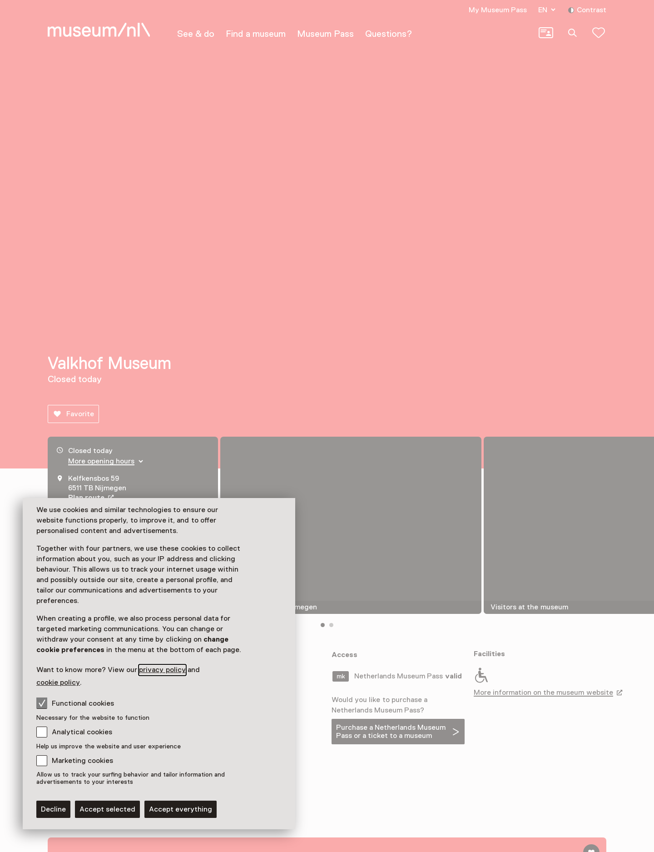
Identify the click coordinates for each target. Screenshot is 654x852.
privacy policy (162, 670)
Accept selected (107, 809)
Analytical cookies (82, 732)
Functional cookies (75, 703)
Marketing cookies (82, 761)
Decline (53, 809)
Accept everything (180, 809)
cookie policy (58, 682)
